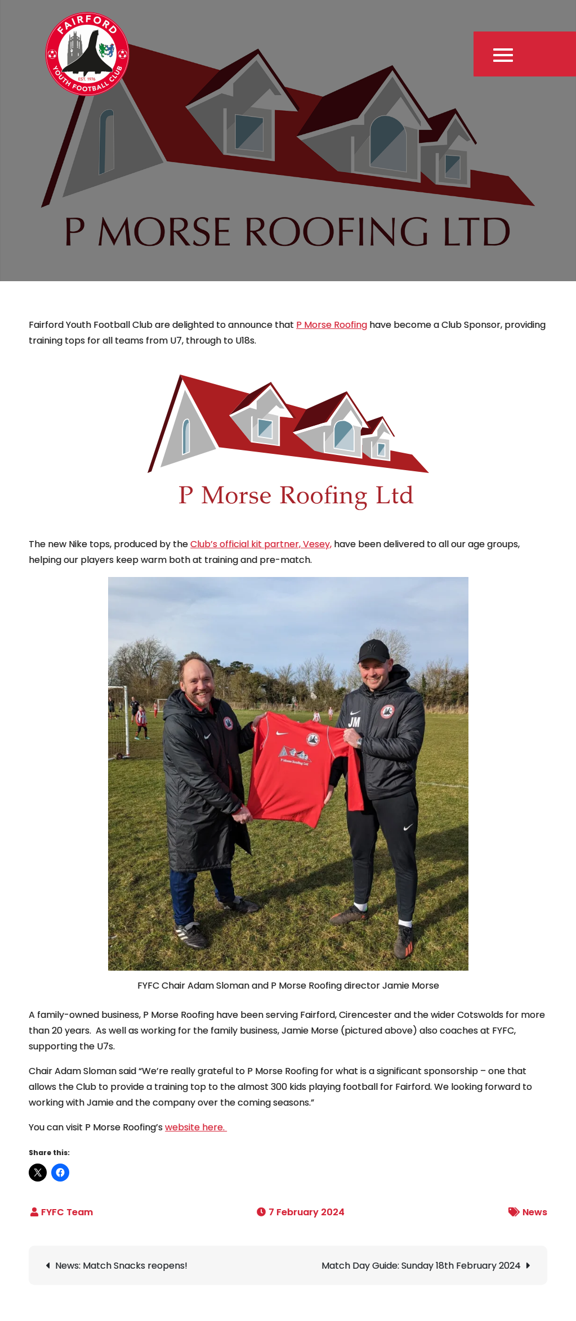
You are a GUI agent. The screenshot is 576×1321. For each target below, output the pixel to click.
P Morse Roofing (331, 324)
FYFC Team (67, 1212)
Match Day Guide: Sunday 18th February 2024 (421, 1265)
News (535, 1212)
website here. (196, 1127)
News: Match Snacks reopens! (121, 1265)
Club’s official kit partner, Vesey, (261, 544)
